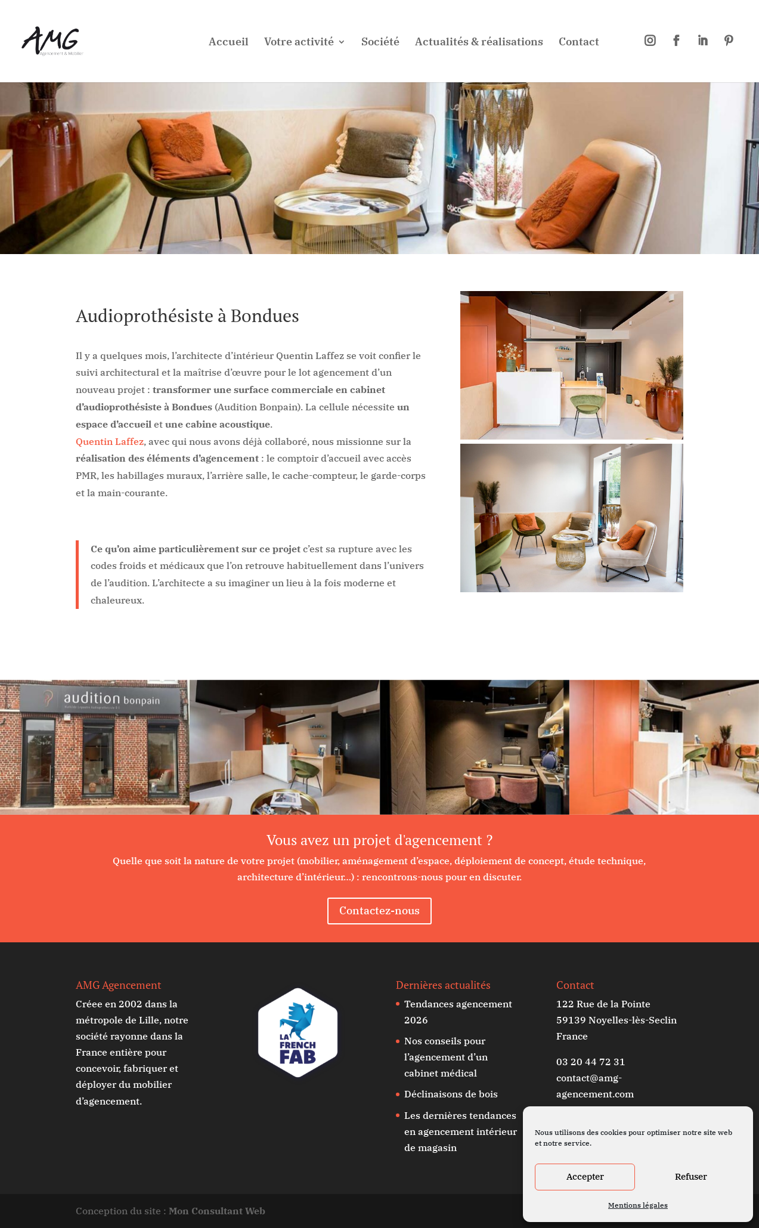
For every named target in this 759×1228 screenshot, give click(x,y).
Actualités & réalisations (479, 43)
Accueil (229, 43)
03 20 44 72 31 (590, 1062)
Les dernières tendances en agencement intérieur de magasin (460, 1131)
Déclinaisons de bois (451, 1094)
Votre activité (299, 43)
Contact (579, 43)
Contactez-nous (379, 910)
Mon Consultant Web (217, 1211)
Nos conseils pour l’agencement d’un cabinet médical (446, 1057)
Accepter (585, 1176)
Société (380, 43)
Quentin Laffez (110, 441)
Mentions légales (638, 1205)
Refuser (691, 1176)
